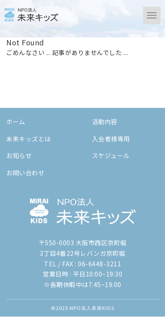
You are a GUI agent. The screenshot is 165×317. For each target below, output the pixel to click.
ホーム (16, 121)
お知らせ (19, 155)
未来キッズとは (28, 138)
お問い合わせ (25, 172)
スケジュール (111, 155)
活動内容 (104, 121)
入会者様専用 (111, 138)
